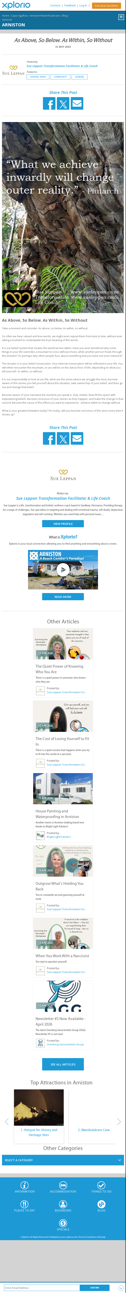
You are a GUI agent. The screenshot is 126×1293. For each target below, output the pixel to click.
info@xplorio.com (57, 1237)
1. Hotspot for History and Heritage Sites (38, 1132)
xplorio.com (72, 1237)
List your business (106, 5)
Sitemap (101, 1237)
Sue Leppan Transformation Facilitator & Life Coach (62, 66)
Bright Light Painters (59, 837)
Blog (64, 15)
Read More (63, 597)
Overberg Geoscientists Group (65, 1044)
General (7, 19)
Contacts (55, 5)
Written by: (63, 493)
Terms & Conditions (87, 1237)
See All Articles (63, 1064)
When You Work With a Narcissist (62, 955)
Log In (83, 5)
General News (38, 76)
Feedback (70, 5)
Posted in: (32, 71)
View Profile (63, 524)
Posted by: (32, 61)
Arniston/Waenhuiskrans (45, 15)
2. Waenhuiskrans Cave (94, 1130)
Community (60, 76)
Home (5, 15)
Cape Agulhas (19, 15)
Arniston (13, 25)
